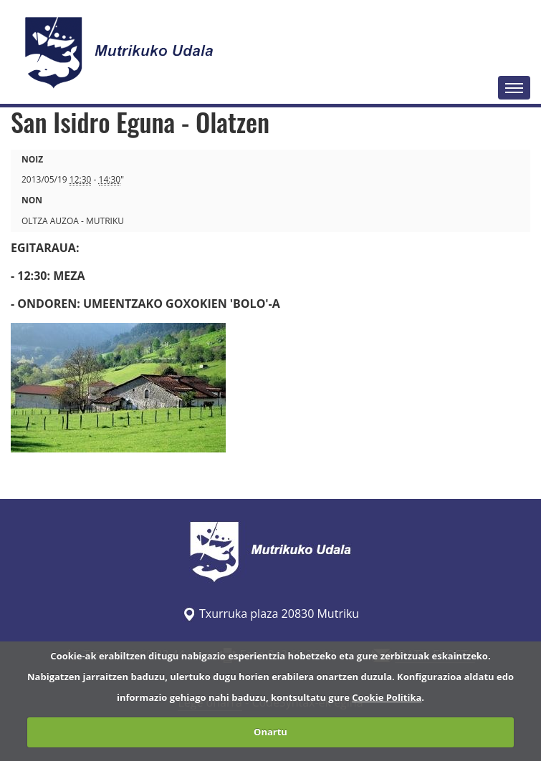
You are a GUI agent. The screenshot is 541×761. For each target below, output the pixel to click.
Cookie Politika (386, 697)
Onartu (270, 731)
